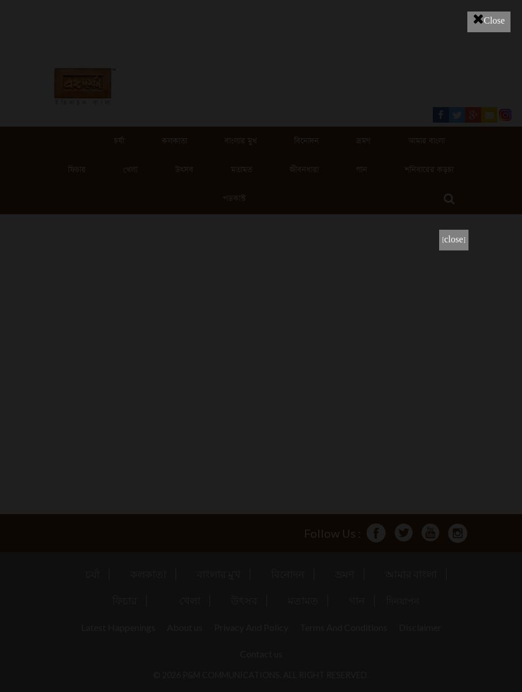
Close (489, 19)
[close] (454, 239)
